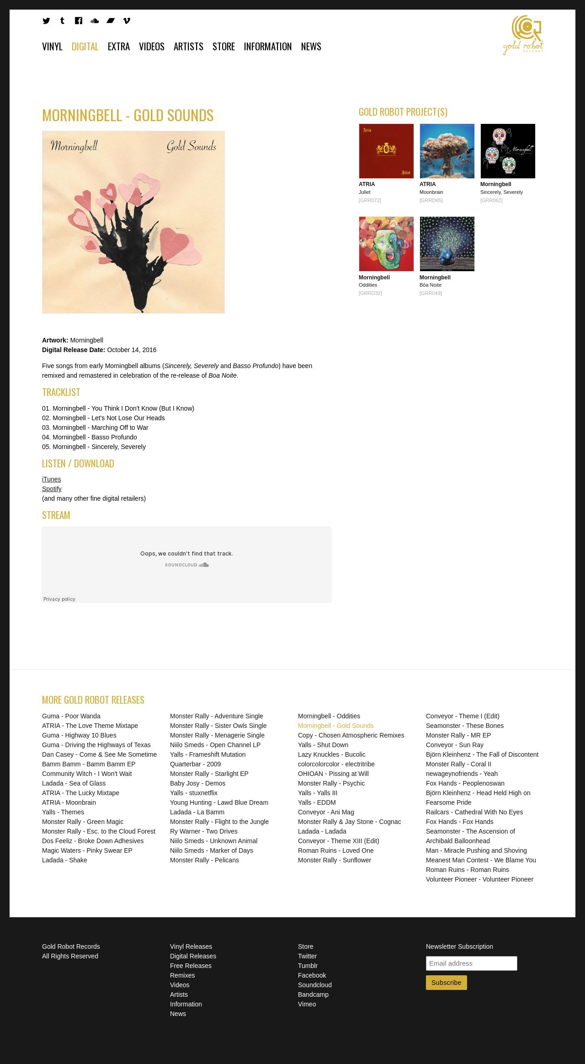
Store (224, 46)
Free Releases (191, 965)
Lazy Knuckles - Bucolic (332, 754)
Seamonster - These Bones (465, 725)
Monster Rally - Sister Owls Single (218, 725)
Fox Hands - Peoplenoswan (465, 783)
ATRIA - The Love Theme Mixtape (90, 725)
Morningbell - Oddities (329, 716)
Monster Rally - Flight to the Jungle (219, 821)
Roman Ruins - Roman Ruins (467, 869)
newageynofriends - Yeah (462, 773)
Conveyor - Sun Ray (455, 745)
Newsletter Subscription (459, 946)
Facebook (312, 975)
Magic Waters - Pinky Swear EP (87, 850)
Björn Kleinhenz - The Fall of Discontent (482, 754)
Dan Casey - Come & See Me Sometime (99, 754)
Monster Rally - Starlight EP (209, 773)
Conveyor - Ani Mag (326, 812)
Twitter (307, 956)
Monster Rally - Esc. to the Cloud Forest (98, 831)
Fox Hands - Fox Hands (460, 821)
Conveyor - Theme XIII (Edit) (338, 841)
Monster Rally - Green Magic (82, 821)
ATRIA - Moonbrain (69, 802)
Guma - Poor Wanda (71, 716)
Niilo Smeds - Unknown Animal (213, 841)
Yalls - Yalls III (317, 793)
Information (268, 46)
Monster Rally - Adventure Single (216, 716)
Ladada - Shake (64, 860)
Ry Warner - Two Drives (204, 831)
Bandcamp (313, 994)
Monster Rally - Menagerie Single (217, 735)
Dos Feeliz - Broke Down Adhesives (93, 841)
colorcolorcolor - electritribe (336, 764)
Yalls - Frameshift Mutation (207, 754)
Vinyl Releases (191, 946)
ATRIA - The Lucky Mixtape (80, 793)
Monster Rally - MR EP (458, 735)
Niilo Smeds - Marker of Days (211, 850)
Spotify (52, 488)
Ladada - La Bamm (197, 812)
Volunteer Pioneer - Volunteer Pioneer (479, 879)
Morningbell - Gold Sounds (336, 725)
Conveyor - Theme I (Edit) (463, 716)
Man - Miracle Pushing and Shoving (476, 850)
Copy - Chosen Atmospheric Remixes (351, 735)
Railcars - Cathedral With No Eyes (474, 812)
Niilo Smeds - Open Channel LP (215, 745)
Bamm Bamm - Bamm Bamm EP (89, 764)
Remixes (182, 975)
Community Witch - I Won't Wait (87, 773)
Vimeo (307, 1004)
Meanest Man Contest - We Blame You (481, 860)
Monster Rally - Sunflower (334, 860)
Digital (85, 46)
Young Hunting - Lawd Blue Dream (219, 802)
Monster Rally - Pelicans (204, 860)
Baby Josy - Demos (197, 783)
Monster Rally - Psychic (331, 783)
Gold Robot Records (523, 35)
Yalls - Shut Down (323, 745)
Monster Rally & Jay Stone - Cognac (349, 821)
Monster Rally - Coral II (458, 764)
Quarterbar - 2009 (195, 764)
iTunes (51, 479)
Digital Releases (193, 956)
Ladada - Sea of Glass (74, 783)
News (311, 46)
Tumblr (308, 965)
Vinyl (52, 46)
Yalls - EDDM (317, 802)
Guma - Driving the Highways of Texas (96, 745)
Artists (188, 46)
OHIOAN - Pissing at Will (333, 773)
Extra (119, 46)
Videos (152, 46)
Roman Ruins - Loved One (336, 850)
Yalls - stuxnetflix (194, 793)
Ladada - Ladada (322, 831)
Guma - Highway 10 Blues (79, 735)
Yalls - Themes (63, 812)
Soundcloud (315, 985)
